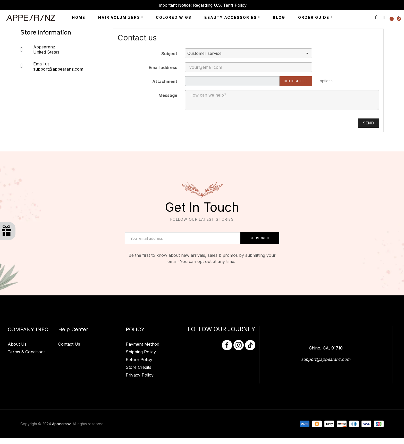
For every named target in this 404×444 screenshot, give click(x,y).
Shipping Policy (141, 381)
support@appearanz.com (58, 74)
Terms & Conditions (27, 389)
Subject (169, 59)
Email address (163, 73)
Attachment (164, 87)
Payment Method (142, 374)
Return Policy (139, 389)
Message (167, 101)
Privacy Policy (140, 404)
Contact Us (69, 374)
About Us (17, 381)
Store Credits (138, 397)
